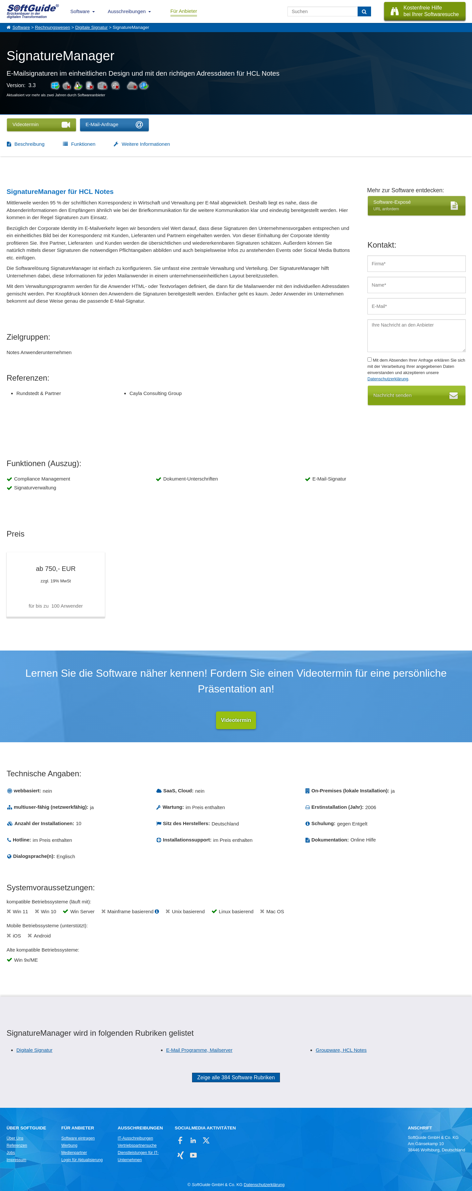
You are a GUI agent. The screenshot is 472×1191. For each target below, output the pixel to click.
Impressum (16, 1160)
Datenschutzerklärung (387, 378)
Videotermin (236, 720)
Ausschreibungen (127, 11)
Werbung (69, 1145)
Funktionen (83, 144)
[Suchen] (364, 11)
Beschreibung (29, 144)
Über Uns (15, 1138)
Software (80, 11)
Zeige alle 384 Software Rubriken (236, 1077)
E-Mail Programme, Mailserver (199, 1050)
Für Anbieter (183, 11)
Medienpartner (74, 1152)
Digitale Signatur (91, 27)
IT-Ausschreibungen (135, 1138)
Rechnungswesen (52, 27)
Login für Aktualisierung (82, 1160)
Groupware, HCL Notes (341, 1050)
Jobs (11, 1152)
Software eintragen (78, 1138)
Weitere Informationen (146, 144)
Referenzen (17, 1145)
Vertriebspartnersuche (137, 1145)
